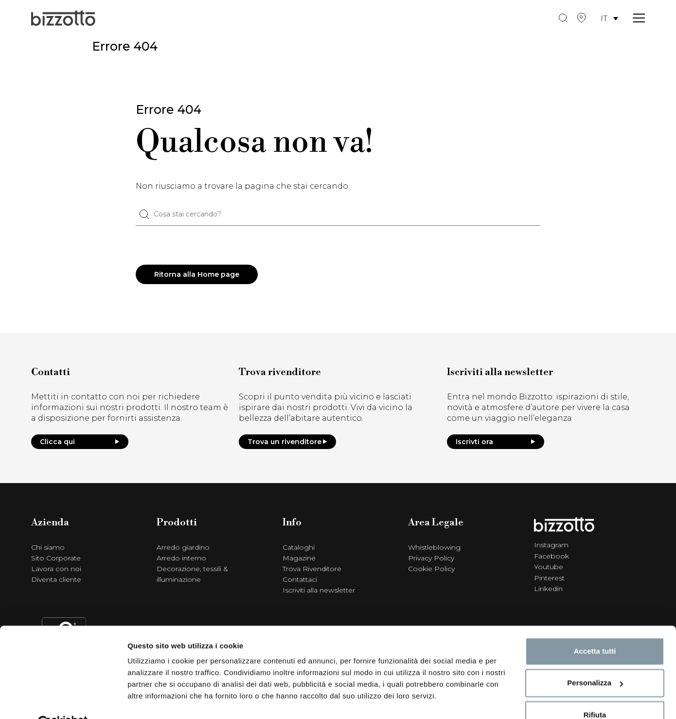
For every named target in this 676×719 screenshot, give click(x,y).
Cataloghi (299, 547)
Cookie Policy (431, 569)
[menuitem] (609, 19)
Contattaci (300, 579)
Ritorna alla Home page (197, 274)
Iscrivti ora (495, 442)
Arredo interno (181, 558)
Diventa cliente (56, 579)
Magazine (299, 558)
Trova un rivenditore (287, 442)
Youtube (548, 566)
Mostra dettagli (153, 700)
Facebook (551, 556)
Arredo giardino (183, 547)
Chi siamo (48, 547)
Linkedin (548, 588)
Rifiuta (595, 692)
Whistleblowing (434, 547)
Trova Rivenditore (312, 569)
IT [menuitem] (604, 19)
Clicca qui (80, 442)
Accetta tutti (595, 628)
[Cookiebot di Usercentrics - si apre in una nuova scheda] (63, 700)
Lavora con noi (56, 569)
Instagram (551, 545)
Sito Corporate (56, 558)
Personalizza (595, 660)
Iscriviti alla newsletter (319, 590)
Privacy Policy (431, 558)
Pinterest (549, 577)
